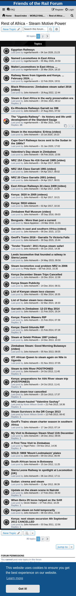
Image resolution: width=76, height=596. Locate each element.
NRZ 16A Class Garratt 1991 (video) (33, 168)
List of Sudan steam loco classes (32, 300)
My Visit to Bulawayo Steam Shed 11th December (42, 433)
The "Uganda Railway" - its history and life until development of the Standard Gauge (41, 118)
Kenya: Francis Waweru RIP (28, 317)
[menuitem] (11, 9)
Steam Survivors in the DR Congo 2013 (36, 411)
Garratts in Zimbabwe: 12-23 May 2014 (35, 308)
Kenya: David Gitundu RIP (27, 327)
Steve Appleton (31, 223)
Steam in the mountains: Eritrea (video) (36, 131)
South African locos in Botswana (32, 461)
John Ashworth (31, 92)
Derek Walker (30, 503)
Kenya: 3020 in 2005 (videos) (29, 194)
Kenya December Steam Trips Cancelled (36, 274)
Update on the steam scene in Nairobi (35, 490)
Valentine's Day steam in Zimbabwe (33, 151)
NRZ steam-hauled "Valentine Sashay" (35, 401)
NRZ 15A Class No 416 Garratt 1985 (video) (38, 160)
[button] (47, 36)
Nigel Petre (29, 446)
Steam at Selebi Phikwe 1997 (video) (34, 337)
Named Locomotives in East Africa (33, 58)
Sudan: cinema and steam (27, 481)
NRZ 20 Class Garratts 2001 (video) (33, 177)
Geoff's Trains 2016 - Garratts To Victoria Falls (40, 237)
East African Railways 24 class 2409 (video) (38, 186)
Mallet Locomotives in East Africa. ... (34, 66)
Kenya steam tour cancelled (28, 391)
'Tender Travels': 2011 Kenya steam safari (37, 245)
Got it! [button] (22, 588)
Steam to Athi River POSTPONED (32, 368)
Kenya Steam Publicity (25, 283)
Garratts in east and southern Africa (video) (38, 228)
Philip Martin (30, 268)
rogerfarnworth (31, 52)
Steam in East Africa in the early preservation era (42, 98)
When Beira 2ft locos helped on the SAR (36, 500)
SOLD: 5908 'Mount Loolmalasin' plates (36, 453)
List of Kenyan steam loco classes (33, 291)
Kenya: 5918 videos (23, 203)
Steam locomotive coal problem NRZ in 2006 (39, 265)
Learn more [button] (14, 578)
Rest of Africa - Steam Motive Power (33, 23)
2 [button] (42, 36)
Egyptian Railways (23, 49)
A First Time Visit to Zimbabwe (30, 443)
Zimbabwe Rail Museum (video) (31, 211)
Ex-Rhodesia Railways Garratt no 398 (34, 108)
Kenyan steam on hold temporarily (33, 510)
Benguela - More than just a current (33, 220)
